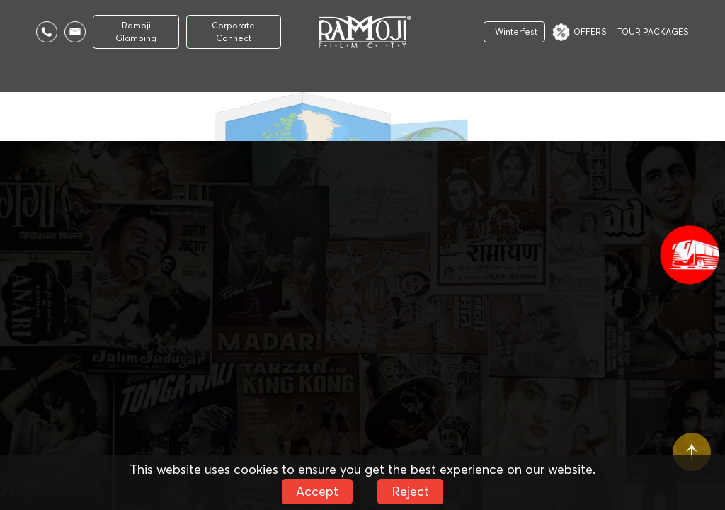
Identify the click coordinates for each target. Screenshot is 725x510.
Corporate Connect (233, 31)
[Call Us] (46, 31)
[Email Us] (75, 31)
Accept (317, 491)
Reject (410, 491)
